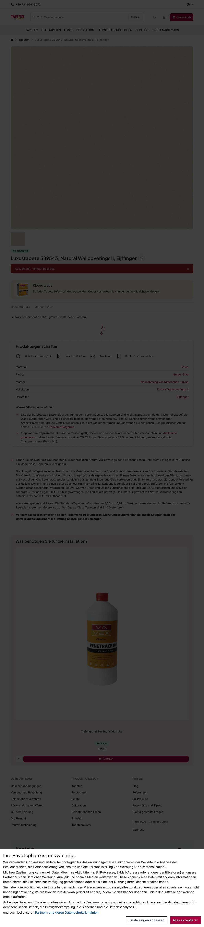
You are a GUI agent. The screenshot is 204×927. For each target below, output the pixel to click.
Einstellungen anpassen (146, 920)
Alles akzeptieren (185, 920)
